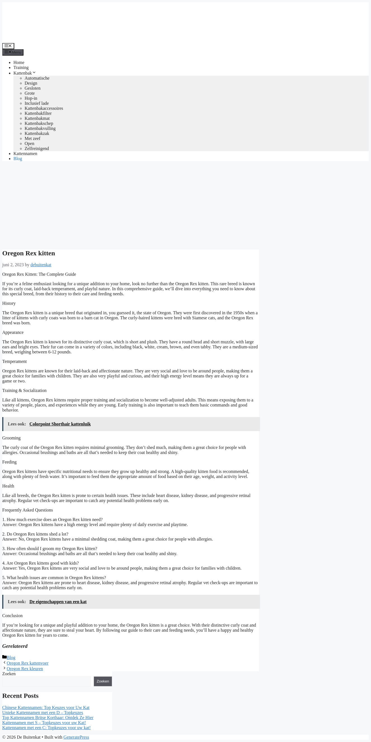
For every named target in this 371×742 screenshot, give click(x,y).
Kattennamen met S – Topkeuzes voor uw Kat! (44, 722)
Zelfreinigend (37, 148)
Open (29, 143)
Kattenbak (24, 73)
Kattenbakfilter (38, 113)
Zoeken (9, 673)
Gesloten (33, 88)
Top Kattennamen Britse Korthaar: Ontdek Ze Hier (47, 717)
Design (31, 83)
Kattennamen (25, 153)
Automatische (37, 78)
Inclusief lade (37, 103)
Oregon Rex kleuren (25, 668)
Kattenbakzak (37, 133)
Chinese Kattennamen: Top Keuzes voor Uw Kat (45, 707)
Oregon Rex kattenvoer (27, 663)
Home (18, 62)
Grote (30, 93)
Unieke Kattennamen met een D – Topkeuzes (42, 712)
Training (21, 67)
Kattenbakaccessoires (44, 108)
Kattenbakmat (37, 118)
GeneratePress (76, 737)
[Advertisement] (185, 205)
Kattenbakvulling (40, 128)
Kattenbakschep (39, 123)
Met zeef (32, 138)
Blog (17, 158)
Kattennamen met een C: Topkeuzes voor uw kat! (46, 727)
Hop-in (31, 98)
